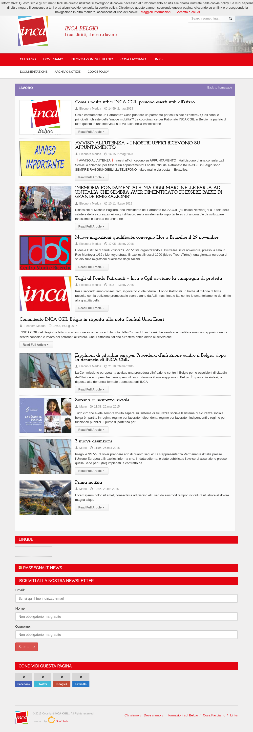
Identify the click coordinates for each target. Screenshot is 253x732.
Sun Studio (62, 720)
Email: (20, 590)
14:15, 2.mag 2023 (118, 154)
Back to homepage (219, 87)
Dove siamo (53, 59)
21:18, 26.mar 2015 (119, 366)
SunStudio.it (51, 719)
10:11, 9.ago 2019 (118, 203)
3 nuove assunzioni (93, 441)
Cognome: (22, 626)
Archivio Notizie (67, 71)
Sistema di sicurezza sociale (102, 400)
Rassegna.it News (42, 568)
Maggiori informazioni (156, 12)
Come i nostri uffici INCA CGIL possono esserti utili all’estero (135, 102)
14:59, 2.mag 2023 (118, 108)
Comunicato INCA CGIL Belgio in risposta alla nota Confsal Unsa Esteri (92, 319)
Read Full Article (91, 132)
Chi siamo (28, 59)
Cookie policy (98, 71)
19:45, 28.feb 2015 (104, 489)
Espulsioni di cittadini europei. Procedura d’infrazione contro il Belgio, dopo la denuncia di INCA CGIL (150, 357)
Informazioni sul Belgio (92, 59)
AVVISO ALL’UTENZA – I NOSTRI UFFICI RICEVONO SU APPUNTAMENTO (137, 145)
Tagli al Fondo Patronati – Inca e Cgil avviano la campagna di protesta (148, 278)
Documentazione (33, 71)
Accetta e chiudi (188, 12)
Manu (81, 406)
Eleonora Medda (88, 108)
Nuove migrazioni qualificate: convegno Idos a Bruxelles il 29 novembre (146, 237)
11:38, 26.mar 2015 (105, 406)
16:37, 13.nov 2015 (119, 285)
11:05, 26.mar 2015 (105, 448)
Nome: (20, 608)
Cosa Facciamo (133, 59)
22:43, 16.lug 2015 (63, 326)
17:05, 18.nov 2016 (119, 244)
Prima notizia (88, 482)
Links (157, 59)
